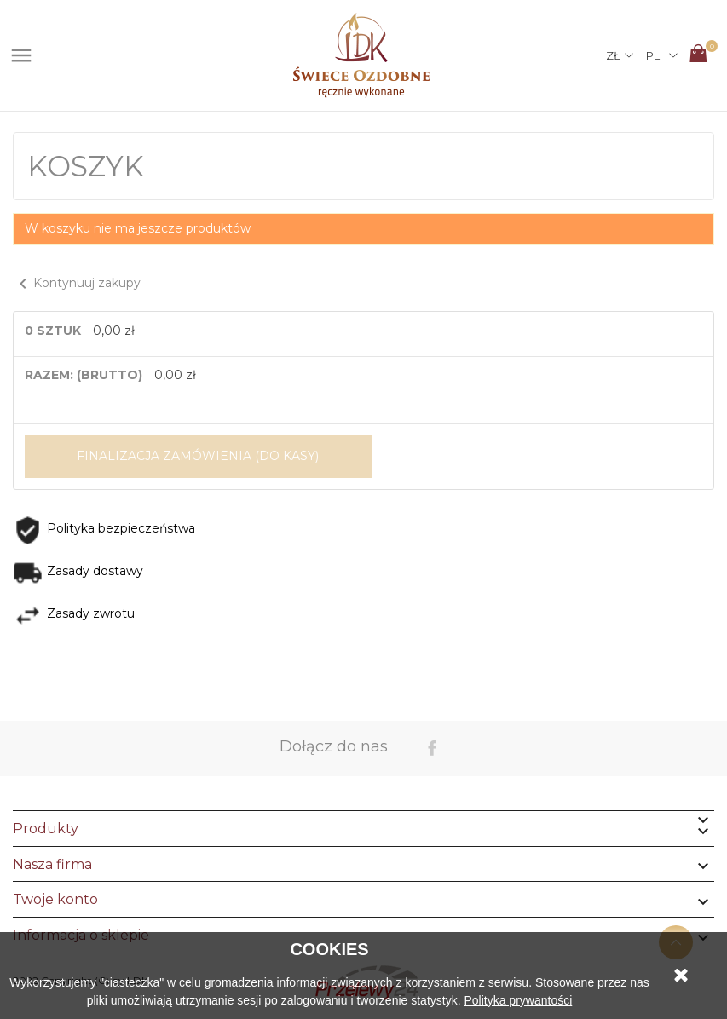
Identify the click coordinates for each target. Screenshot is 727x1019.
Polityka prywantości (518, 1000)
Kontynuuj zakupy (77, 283)
